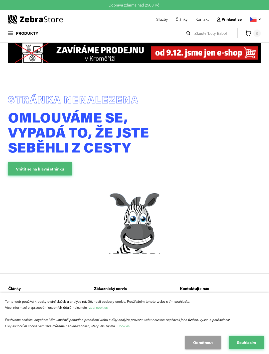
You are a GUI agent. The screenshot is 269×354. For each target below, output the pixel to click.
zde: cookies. (98, 307)
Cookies (124, 325)
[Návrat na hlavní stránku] (35, 19)
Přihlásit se (229, 19)
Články (181, 19)
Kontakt (202, 19)
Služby (162, 19)
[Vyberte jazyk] (255, 19)
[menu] (23, 33)
